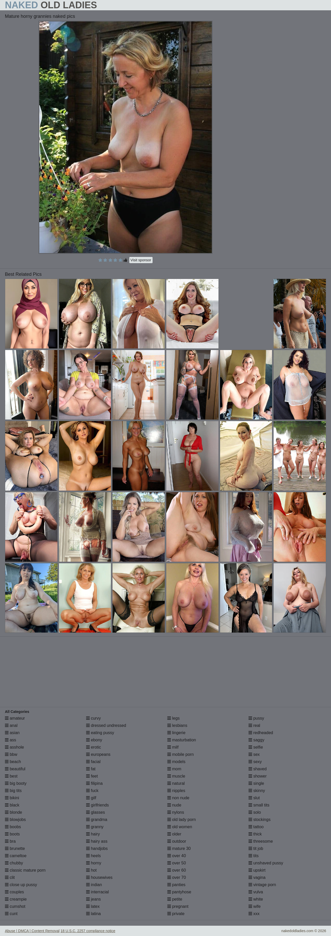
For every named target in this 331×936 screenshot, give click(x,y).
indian (94, 884)
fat (90, 769)
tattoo (256, 827)
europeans (98, 754)
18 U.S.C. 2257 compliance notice (88, 931)
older (174, 834)
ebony (94, 740)
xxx (254, 913)
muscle (176, 776)
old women (179, 827)
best (11, 776)
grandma (96, 819)
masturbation (181, 740)
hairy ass (96, 841)
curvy (93, 718)
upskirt (257, 870)
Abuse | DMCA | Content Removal (32, 931)
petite (174, 899)
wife (255, 906)
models (176, 761)
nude (174, 805)
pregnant (178, 906)
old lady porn (181, 819)
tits (254, 856)
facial (93, 761)
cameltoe (15, 856)
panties (176, 884)
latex (93, 906)
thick (255, 834)
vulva (256, 892)
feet (92, 776)
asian (12, 732)
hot (91, 870)
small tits (259, 805)
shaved (258, 769)
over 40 (176, 856)
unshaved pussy (266, 863)
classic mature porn (25, 870)
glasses (95, 812)
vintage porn (262, 884)
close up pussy (21, 884)
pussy (256, 718)
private (175, 913)
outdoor (176, 841)
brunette (15, 848)
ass (10, 740)
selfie (256, 747)
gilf (91, 798)
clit (10, 877)
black (12, 805)
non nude (178, 798)
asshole (14, 747)
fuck (92, 790)
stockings (259, 819)
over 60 (176, 870)
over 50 (176, 863)
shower (258, 776)
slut (254, 798)
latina (93, 913)
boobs (13, 827)
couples (14, 892)
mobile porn (180, 754)
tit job (256, 848)
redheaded (261, 732)
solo (255, 812)
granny (94, 827)
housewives (99, 877)
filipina (94, 783)
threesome (261, 841)
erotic (93, 747)
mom (174, 769)
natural (176, 783)
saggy (256, 740)
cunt (11, 913)
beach (13, 761)
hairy (93, 834)
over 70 (176, 877)
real (254, 725)
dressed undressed (106, 725)
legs (173, 718)
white (256, 899)
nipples (176, 790)
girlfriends (97, 805)
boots (12, 834)
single (256, 783)
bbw (11, 754)
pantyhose (179, 892)
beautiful (15, 769)
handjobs (97, 848)
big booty (15, 783)
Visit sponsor (141, 260)
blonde (13, 812)
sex (254, 754)
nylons (175, 812)
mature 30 (179, 848)
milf (172, 747)
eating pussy (100, 732)
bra (10, 841)
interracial (97, 892)
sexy (255, 761)
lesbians (177, 725)
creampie (16, 899)
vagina (257, 877)
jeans (93, 899)
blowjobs (15, 819)
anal (11, 725)
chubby (14, 863)
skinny (257, 790)
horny (93, 863)
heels (93, 856)
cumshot (15, 906)
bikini (12, 798)
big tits (13, 790)
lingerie (176, 732)
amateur (15, 718)
